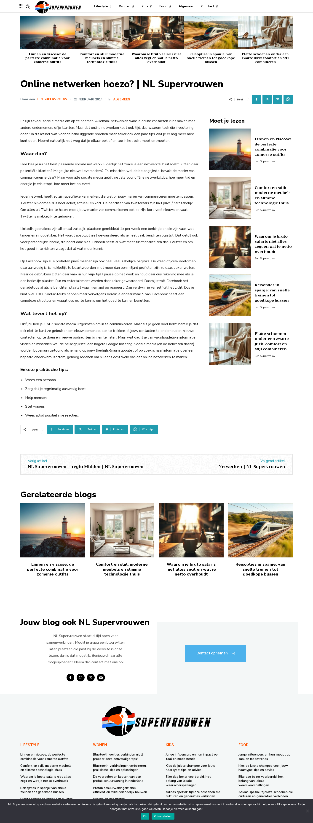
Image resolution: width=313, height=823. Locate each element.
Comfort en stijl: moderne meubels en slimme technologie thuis (102, 58)
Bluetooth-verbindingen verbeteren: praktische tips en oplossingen (120, 768)
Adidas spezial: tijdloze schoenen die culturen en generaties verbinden (193, 794)
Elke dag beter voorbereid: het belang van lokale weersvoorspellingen (188, 781)
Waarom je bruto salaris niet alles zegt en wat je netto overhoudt (156, 58)
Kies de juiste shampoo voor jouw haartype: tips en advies (190, 768)
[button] (27, 6)
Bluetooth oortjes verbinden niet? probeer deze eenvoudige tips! (118, 756)
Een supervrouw (52, 99)
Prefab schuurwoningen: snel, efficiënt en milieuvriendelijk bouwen (120, 790)
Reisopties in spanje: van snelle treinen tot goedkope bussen (211, 58)
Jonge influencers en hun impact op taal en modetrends (192, 756)
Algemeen (121, 99)
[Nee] (307, 811)
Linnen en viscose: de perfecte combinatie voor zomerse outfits (47, 58)
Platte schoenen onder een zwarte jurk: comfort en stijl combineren (265, 58)
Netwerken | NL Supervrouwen (252, 466)
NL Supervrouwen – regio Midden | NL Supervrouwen (86, 466)
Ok (145, 816)
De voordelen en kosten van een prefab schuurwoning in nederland (118, 779)
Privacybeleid (163, 816)
